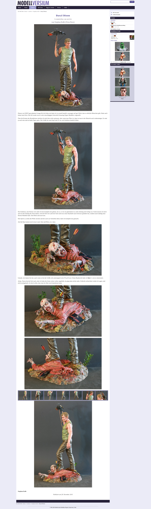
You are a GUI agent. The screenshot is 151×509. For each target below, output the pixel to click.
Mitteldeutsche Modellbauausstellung (118, 25)
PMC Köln (113, 22)
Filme (122, 98)
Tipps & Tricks (50, 7)
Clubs (65, 7)
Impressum (71, 507)
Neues (26, 7)
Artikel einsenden (116, 14)
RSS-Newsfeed (116, 12)
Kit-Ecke (40, 7)
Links (75, 507)
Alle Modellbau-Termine (115, 29)
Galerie (33, 7)
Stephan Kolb (36, 11)
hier (89, 278)
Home (19, 7)
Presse (59, 7)
